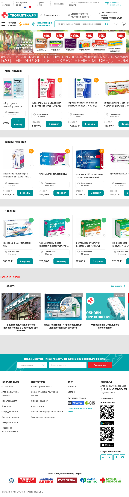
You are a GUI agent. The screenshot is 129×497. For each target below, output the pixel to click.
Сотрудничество (10, 411)
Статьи (71, 392)
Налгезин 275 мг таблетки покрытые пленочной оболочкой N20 (89, 176)
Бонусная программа (113, 3)
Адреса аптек (40, 3)
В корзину (18, 123)
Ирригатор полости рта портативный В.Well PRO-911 (16, 175)
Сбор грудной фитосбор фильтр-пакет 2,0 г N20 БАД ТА (13, 105)
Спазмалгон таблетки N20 (53, 174)
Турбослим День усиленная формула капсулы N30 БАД (46, 104)
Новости (72, 386)
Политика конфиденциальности (47, 411)
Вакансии (6, 406)
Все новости (118, 286)
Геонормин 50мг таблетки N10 (17, 244)
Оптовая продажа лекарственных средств (84, 3)
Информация (58, 4)
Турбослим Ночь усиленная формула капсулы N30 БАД (82, 104)
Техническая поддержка (43, 417)
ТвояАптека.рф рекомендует (42, 24)
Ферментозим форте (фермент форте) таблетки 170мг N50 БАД (53, 244)
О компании (6, 3)
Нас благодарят (9, 401)
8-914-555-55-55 (115, 389)
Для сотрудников (10, 417)
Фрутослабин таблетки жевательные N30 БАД (88, 244)
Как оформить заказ (22, 3)
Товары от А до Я (10, 422)
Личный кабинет (39, 401)
